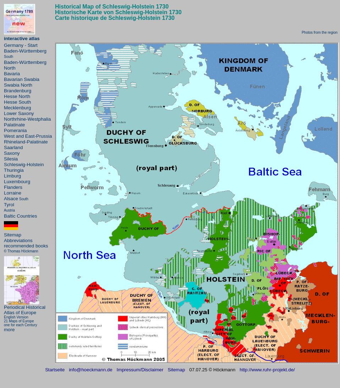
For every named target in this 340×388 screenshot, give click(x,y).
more (9, 329)
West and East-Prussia (28, 136)
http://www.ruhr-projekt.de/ (267, 369)
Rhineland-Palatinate (26, 141)
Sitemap (12, 234)
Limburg (12, 176)
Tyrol (9, 204)
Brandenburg (17, 90)
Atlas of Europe (20, 312)
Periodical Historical (24, 307)
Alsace (11, 198)
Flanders (13, 187)
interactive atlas (22, 38)
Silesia (11, 159)
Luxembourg (17, 181)
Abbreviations (18, 240)
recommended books (26, 245)
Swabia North (18, 85)
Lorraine (12, 193)
